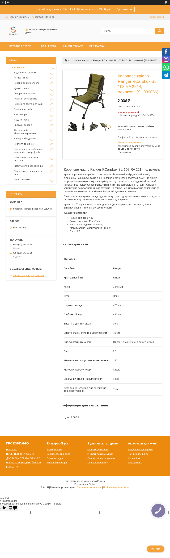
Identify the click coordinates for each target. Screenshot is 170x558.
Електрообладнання (25, 138)
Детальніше (124, 9)
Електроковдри (55, 458)
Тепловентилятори (57, 462)
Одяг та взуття (22, 179)
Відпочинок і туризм (25, 72)
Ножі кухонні (135, 462)
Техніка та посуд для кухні (28, 104)
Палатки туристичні (97, 449)
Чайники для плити (138, 454)
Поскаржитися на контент (89, 487)
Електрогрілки (54, 449)
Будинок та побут (23, 109)
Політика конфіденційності (116, 487)
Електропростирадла (58, 454)
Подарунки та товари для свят (28, 173)
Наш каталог (17, 67)
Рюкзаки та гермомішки (100, 454)
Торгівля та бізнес (24, 144)
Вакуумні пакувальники (140, 449)
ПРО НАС (11, 449)
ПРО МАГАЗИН (97, 46)
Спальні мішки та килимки (101, 458)
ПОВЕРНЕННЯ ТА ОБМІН (20, 454)
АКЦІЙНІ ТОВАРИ (73, 46)
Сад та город (21, 119)
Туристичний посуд (97, 462)
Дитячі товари (21, 88)
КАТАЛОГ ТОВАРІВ (20, 46)
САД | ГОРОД (49, 46)
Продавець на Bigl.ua (85, 484)
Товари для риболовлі (26, 83)
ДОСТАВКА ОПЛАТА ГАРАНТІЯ (23, 458)
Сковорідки (134, 458)
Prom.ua (101, 481)
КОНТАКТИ (12, 467)
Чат (155, 549)
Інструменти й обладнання (28, 166)
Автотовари (20, 114)
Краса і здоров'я (23, 125)
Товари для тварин (24, 93)
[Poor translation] (12, 508)
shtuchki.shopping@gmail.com (28, 275)
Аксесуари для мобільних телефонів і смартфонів (28, 150)
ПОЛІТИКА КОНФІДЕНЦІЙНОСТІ (23, 462)
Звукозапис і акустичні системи (26, 159)
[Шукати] (159, 31)
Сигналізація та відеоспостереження (25, 132)
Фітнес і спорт (21, 77)
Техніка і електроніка (25, 98)
